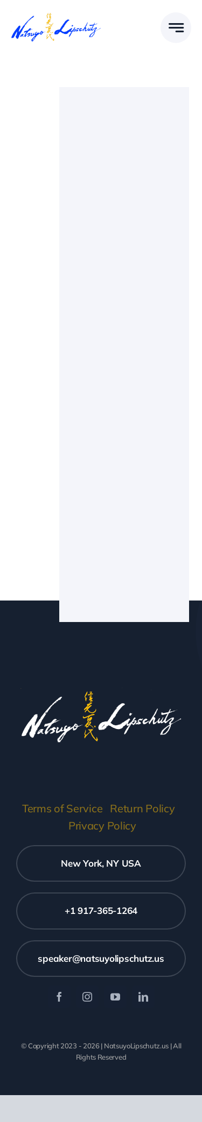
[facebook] (59, 996)
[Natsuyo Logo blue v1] (56, 15)
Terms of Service (62, 808)
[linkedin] (143, 996)
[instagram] (87, 996)
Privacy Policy (102, 825)
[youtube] (115, 996)
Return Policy (142, 808)
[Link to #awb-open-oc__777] (176, 27)
